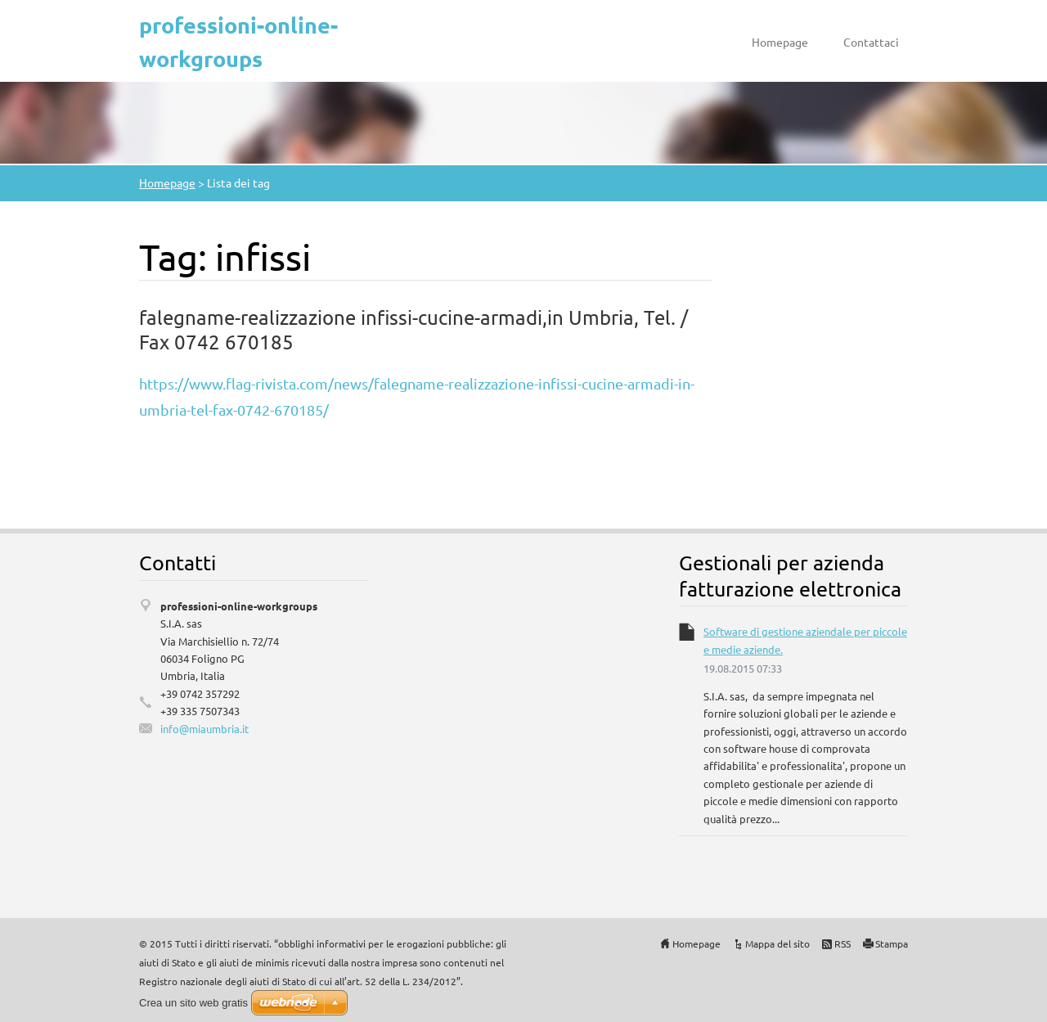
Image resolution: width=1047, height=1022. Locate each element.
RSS (842, 943)
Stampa (891, 943)
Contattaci (871, 41)
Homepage (780, 41)
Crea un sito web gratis (193, 1003)
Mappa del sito (777, 943)
